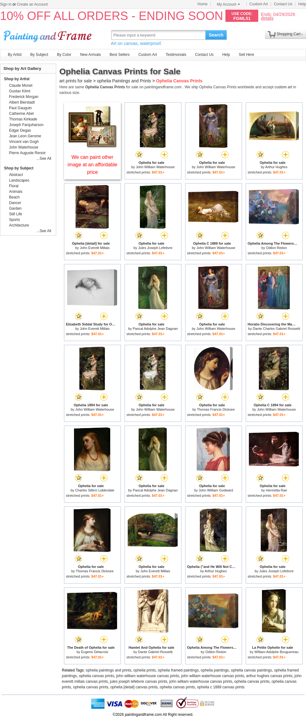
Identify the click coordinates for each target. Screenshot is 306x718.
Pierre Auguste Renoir (27, 153)
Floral (13, 186)
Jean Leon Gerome (25, 136)
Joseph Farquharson (26, 125)
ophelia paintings (215, 670)
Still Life (15, 214)
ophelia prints (144, 670)
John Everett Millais (95, 248)
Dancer (15, 203)
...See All (44, 158)
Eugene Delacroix (94, 652)
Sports (14, 219)
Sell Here (246, 54)
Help (302, 4)
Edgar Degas (20, 130)
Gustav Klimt (19, 91)
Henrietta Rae (276, 490)
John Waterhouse (23, 147)
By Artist (15, 54)
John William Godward (216, 490)
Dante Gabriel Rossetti (155, 652)
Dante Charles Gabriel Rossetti (276, 328)
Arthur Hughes (276, 167)
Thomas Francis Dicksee (216, 409)
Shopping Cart (289, 34)
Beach (14, 197)
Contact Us (283, 4)
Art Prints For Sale (48, 35)
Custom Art (258, 4)
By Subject (39, 54)
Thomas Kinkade (23, 119)
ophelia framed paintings (178, 670)
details (267, 18)
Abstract (16, 175)
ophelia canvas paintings (251, 670)
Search (216, 34)
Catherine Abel (21, 113)
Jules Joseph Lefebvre (155, 248)
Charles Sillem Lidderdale (94, 490)
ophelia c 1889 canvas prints (220, 687)
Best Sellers (120, 54)
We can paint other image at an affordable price (92, 164)
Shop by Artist (17, 79)
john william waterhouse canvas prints (147, 676)
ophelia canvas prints (96, 676)
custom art (283, 87)
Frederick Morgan (23, 97)
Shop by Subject (18, 168)
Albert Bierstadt (22, 102)
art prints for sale (75, 80)
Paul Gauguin (20, 108)
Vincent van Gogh (24, 141)
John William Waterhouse (155, 167)
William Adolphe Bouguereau (276, 652)
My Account (228, 4)
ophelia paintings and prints (108, 670)
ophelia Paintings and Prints (124, 80)
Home (203, 4)
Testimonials (175, 54)
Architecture (19, 225)
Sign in (6, 4)
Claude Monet (20, 85)
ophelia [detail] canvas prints (133, 687)
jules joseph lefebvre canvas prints (138, 681)
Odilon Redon (276, 248)
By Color (64, 54)
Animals (15, 191)
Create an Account (32, 4)
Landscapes (19, 180)
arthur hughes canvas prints (269, 676)
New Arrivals (90, 54)
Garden (15, 208)
